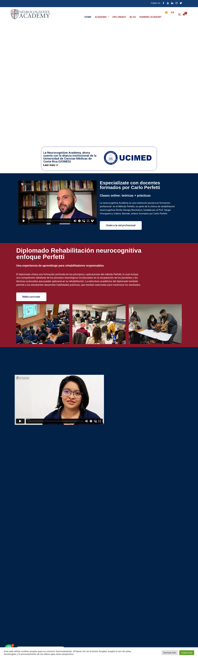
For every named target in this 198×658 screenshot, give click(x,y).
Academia (102, 16)
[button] (121, 225)
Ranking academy (150, 17)
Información (99, 132)
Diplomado (119, 17)
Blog (133, 17)
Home (87, 17)
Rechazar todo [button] (169, 653)
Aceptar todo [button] (186, 653)
